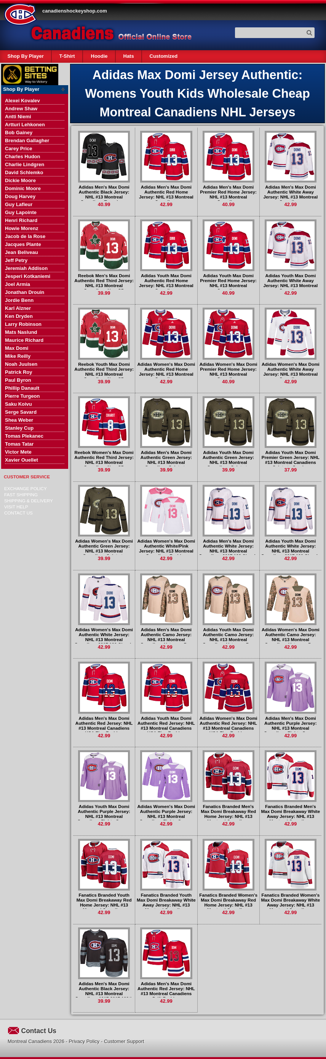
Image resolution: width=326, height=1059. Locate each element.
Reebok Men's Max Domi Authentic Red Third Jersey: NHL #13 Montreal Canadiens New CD (104, 283)
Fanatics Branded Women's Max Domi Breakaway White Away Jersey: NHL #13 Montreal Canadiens (290, 902)
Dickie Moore (20, 180)
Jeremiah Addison (26, 268)
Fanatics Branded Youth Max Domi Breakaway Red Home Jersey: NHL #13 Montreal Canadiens (104, 902)
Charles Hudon (22, 156)
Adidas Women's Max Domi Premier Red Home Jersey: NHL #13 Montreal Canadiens (228, 371)
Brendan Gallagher (27, 140)
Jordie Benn (19, 300)
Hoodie (99, 56)
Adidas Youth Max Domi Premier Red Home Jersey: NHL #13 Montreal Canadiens (228, 283)
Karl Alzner (18, 308)
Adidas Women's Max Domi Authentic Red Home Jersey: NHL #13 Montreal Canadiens (166, 371)
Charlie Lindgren (24, 164)
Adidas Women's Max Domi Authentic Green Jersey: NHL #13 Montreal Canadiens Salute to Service (104, 550)
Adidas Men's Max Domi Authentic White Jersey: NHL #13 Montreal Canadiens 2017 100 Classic (228, 548)
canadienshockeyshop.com (74, 11)
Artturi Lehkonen (25, 124)
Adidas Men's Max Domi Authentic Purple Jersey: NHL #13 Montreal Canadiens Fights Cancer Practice (290, 728)
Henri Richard (21, 220)
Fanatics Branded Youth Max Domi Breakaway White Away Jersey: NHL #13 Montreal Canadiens (166, 902)
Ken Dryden (19, 316)
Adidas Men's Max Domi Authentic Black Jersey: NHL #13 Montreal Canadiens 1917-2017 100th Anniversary (104, 993)
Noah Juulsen (21, 364)
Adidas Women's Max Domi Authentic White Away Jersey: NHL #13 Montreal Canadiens (291, 371)
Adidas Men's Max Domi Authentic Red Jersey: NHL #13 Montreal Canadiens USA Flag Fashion (104, 725)
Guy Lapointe (21, 212)
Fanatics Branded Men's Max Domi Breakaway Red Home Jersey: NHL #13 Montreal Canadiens (228, 814)
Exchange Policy (25, 488)
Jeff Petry (16, 260)
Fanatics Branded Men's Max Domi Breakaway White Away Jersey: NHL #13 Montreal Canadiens (290, 814)
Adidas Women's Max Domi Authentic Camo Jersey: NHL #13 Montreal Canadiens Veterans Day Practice (291, 639)
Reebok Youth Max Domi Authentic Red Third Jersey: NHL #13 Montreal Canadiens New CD (104, 371)
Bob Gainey (18, 132)
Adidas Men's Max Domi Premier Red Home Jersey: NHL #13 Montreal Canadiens (228, 194)
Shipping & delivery (28, 500)
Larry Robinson (23, 324)
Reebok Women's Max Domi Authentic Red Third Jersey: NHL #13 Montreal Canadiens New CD (104, 460)
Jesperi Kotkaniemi (27, 276)
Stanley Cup (19, 428)
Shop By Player (26, 56)
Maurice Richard (24, 340)
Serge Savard (21, 412)
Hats (128, 56)
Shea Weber (19, 420)
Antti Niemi (18, 116)
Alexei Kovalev (22, 100)
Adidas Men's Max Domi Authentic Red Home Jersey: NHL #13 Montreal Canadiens (166, 194)
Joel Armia (17, 284)
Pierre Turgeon (22, 396)
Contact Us (18, 512)
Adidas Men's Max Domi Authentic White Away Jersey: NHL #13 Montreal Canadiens (291, 194)
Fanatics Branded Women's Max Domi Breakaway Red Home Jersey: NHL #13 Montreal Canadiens (228, 902)
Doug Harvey (20, 196)
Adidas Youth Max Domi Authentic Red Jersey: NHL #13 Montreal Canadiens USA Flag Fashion (166, 725)
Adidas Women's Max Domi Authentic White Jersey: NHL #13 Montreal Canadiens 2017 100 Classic (103, 637)
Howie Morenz (21, 228)
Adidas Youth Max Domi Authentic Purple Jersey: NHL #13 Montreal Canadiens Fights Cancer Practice (104, 816)
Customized (163, 56)
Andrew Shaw (21, 108)
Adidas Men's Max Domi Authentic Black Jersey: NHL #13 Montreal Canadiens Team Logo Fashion (103, 196)
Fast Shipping (21, 494)
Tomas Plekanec (24, 436)
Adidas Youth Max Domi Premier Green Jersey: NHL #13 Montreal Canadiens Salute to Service (291, 460)
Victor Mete (18, 452)
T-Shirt (67, 56)
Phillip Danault (22, 388)
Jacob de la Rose (25, 236)
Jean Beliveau (21, 252)
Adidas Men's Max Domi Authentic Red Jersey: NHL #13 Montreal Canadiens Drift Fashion (166, 991)
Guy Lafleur (18, 204)
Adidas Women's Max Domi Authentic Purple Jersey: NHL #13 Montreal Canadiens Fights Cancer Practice (166, 816)
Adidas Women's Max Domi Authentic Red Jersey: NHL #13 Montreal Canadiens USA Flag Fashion (228, 725)
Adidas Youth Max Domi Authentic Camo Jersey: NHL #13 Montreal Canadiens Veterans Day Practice (228, 639)
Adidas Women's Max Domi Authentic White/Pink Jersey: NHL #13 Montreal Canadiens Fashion (166, 548)
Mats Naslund (21, 332)
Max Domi (16, 348)
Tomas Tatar (19, 444)
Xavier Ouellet (21, 460)
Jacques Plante (23, 244)
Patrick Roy (18, 372)
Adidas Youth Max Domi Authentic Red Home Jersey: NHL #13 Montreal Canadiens (166, 283)
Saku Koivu (18, 404)
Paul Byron (18, 380)
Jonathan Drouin (24, 292)
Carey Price (18, 148)
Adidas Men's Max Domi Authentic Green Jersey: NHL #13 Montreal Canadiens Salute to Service (166, 462)
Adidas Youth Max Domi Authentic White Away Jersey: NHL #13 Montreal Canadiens (291, 283)
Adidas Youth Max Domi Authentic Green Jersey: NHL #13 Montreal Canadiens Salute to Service (228, 462)
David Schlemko (24, 172)
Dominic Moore (23, 188)
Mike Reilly (17, 356)
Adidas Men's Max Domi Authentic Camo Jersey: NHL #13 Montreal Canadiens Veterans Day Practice (166, 639)
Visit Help (16, 506)
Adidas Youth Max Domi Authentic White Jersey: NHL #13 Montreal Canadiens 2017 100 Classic (290, 548)
